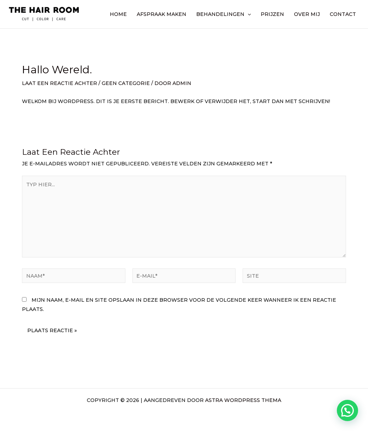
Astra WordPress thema (243, 400)
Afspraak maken (161, 14)
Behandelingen (223, 14)
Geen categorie (126, 83)
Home (118, 14)
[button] (347, 410)
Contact (343, 14)
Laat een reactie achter (59, 83)
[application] (247, 14)
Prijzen (272, 14)
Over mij (307, 14)
